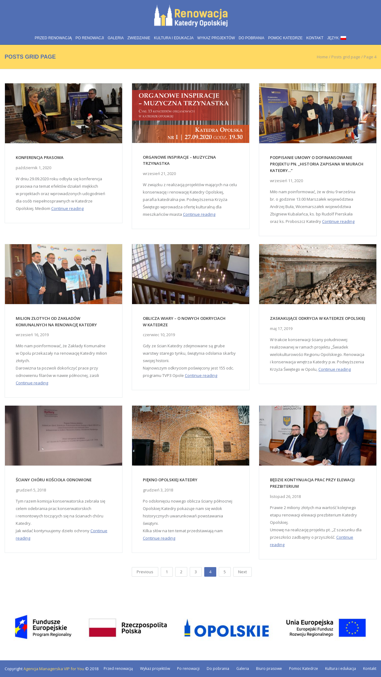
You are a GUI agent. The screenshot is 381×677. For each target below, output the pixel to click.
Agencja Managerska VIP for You (53, 668)
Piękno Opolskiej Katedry (170, 480)
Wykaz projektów (216, 38)
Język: (336, 38)
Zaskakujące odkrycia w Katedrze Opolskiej (317, 318)
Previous (145, 572)
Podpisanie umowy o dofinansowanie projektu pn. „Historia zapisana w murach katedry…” (316, 164)
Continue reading (67, 208)
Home (322, 57)
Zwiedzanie (138, 38)
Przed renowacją (53, 38)
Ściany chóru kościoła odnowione (54, 480)
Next (242, 572)
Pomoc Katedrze (285, 38)
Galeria (116, 38)
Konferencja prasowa (40, 157)
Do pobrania (251, 38)
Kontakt (315, 38)
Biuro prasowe (269, 668)
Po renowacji (90, 38)
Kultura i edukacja (173, 38)
